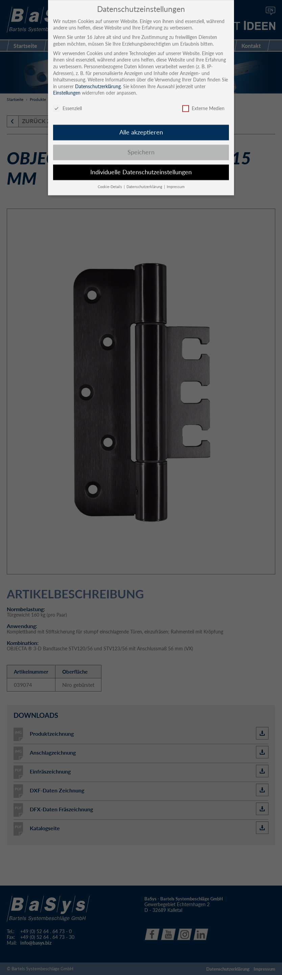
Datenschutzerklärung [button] (144, 181)
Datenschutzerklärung (98, 81)
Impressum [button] (176, 181)
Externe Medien (203, 103)
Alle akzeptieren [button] (141, 126)
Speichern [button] (141, 146)
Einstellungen (66, 87)
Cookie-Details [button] (110, 181)
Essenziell (67, 103)
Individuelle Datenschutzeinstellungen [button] (141, 166)
